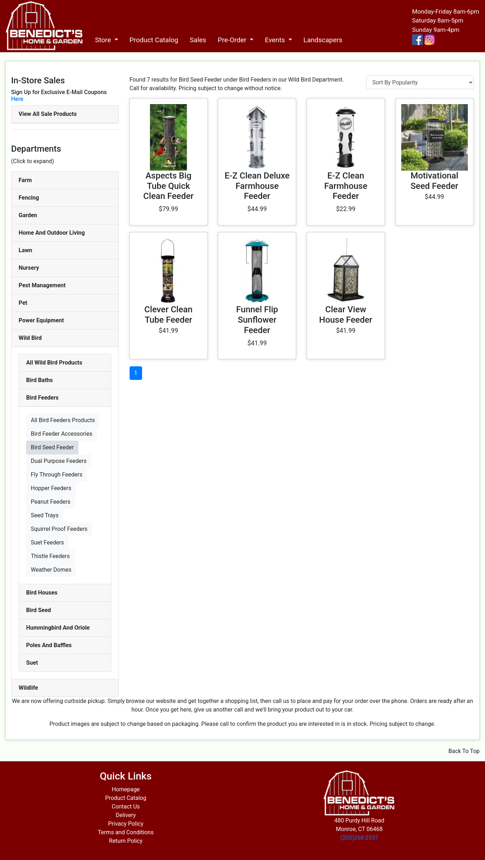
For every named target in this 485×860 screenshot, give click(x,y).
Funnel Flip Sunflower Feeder (257, 319)
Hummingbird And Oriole (58, 627)
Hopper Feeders (51, 488)
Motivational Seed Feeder (435, 181)
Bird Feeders (42, 397)
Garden (28, 215)
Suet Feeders (47, 542)
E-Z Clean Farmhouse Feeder (346, 186)
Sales (198, 40)
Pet (23, 302)
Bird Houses (42, 592)
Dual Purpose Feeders (59, 461)
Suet (32, 662)
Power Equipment (41, 320)
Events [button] (276, 40)
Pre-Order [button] (233, 40)
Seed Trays (45, 515)
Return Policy (125, 840)
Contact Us (126, 806)
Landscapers (323, 40)
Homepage (126, 789)
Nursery (29, 267)
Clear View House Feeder (346, 314)
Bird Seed (38, 610)
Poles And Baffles (49, 645)
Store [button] (103, 40)
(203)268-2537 (359, 837)
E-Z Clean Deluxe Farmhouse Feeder (257, 186)
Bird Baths (39, 380)
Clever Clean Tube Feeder (168, 314)
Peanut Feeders (51, 501)
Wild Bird (30, 337)
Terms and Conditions (126, 832)
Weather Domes (51, 569)
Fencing (29, 197)
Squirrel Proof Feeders (59, 529)
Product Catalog (154, 40)
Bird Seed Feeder (52, 447)
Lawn (25, 250)
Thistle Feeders (50, 556)
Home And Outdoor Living (52, 232)
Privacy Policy (126, 823)
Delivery (126, 815)
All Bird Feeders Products (63, 420)
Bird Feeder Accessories (61, 433)
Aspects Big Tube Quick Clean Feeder (168, 186)
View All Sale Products (48, 114)
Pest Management (42, 285)
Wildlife (28, 687)
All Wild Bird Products (54, 362)
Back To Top (464, 751)
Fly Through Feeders (56, 474)
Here (17, 99)
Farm (25, 180)
